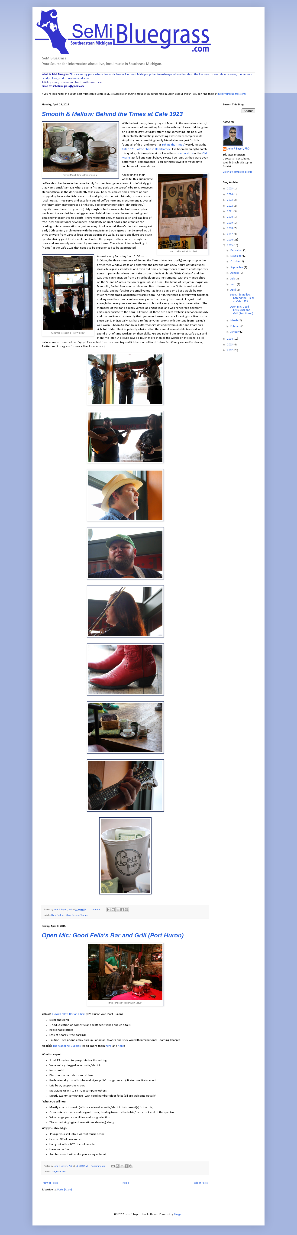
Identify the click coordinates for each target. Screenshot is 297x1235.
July (233, 278)
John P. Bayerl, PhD (238, 148)
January (235, 332)
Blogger (178, 1214)
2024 (230, 194)
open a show (185, 153)
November (236, 256)
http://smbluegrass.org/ (232, 94)
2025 (230, 188)
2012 (230, 350)
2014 (230, 339)
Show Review (72, 915)
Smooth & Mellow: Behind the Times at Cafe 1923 (112, 113)
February (235, 326)
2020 (230, 217)
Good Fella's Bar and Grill (68, 1014)
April (233, 290)
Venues (84, 915)
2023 (230, 200)
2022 (230, 206)
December (236, 250)
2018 (230, 228)
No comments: (98, 1166)
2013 (230, 344)
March (234, 320)
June (233, 284)
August (234, 273)
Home (126, 1183)
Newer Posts (50, 1183)
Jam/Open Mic (58, 1171)
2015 (230, 245)
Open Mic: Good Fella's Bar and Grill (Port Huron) (113, 935)
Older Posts (201, 1183)
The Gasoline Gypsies (67, 1045)
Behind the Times (173, 144)
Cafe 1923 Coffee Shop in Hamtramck (146, 149)
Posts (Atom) (64, 1189)
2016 (230, 239)
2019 (230, 222)
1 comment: (95, 909)
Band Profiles (58, 915)
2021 (230, 211)
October (235, 261)
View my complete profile (237, 172)
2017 (230, 234)
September (237, 267)
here (109, 1045)
